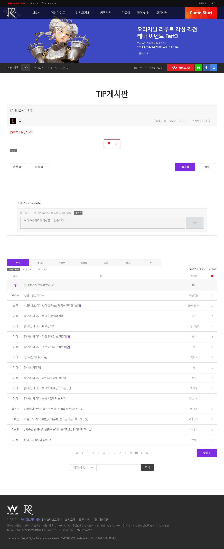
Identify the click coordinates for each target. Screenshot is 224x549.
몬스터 (62, 262)
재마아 (193, 429)
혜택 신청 (52, 67)
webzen (16, 3)
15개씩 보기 (14, 269)
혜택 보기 (39, 67)
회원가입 (203, 3)
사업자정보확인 (84, 530)
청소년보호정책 (53, 519)
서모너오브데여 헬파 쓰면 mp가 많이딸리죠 (52, 305)
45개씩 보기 (43, 269)
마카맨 (193, 408)
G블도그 (193, 419)
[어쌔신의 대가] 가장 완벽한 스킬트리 (46, 336)
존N (194, 439)
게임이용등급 (100, 519)
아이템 (40, 262)
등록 (194, 222)
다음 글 (39, 166)
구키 (193, 315)
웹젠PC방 (84, 519)
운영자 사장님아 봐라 (37, 439)
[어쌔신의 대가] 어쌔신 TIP (39, 326)
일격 (21, 120)
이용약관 (12, 519)
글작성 (185, 166)
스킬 (128, 262)
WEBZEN (12, 510)
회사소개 (70, 519)
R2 (12, 13)
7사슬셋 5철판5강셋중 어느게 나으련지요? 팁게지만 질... (58, 429)
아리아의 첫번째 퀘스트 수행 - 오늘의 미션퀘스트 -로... (54, 408)
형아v (194, 357)
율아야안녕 (194, 305)
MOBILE (49, 3)
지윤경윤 (193, 295)
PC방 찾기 (65, 67)
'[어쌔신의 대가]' (35, 357)
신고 (13, 150)
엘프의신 (193, 398)
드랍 (106, 262)
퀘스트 (84, 262)
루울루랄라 (194, 326)
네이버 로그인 (198, 67)
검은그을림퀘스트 (34, 295)
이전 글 (17, 166)
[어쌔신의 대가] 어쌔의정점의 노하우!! (45, 398)
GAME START (201, 13)
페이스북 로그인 (206, 67)
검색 (147, 467)
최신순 (193, 268)
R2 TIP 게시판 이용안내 (39, 285)
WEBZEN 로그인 (180, 67)
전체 (18, 262)
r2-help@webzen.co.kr (33, 530)
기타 (150, 262)
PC (34, 3)
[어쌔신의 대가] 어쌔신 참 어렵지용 (43, 316)
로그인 (214, 3)
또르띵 (193, 388)
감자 (193, 377)
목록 (206, 166)
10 (136, 453)
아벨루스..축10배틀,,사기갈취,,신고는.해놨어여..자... (56, 419)
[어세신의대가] (32, 367)
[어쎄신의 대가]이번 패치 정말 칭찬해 (45, 377)
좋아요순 (213, 268)
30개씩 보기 (28, 269)
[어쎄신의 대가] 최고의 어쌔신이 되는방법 (47, 388)
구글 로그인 (213, 67)
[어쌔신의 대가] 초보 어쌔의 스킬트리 (46, 347)
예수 (193, 336)
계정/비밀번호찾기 (155, 67)
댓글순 (202, 268)
